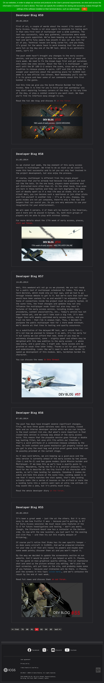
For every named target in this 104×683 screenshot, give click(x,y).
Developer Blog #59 (29, 15)
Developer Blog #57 (29, 276)
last (58, 629)
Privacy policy (25, 663)
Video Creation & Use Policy (29, 667)
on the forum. (57, 490)
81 (32, 629)
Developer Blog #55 (29, 507)
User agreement (25, 659)
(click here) (55, 571)
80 (27, 629)
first (15, 629)
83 (41, 629)
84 (46, 629)
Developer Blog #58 (29, 153)
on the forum (63, 100)
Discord (59, 650)
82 (37, 629)
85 (51, 629)
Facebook (35, 650)
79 (22, 629)
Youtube (73, 650)
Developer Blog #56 (29, 412)
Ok (84, 9)
